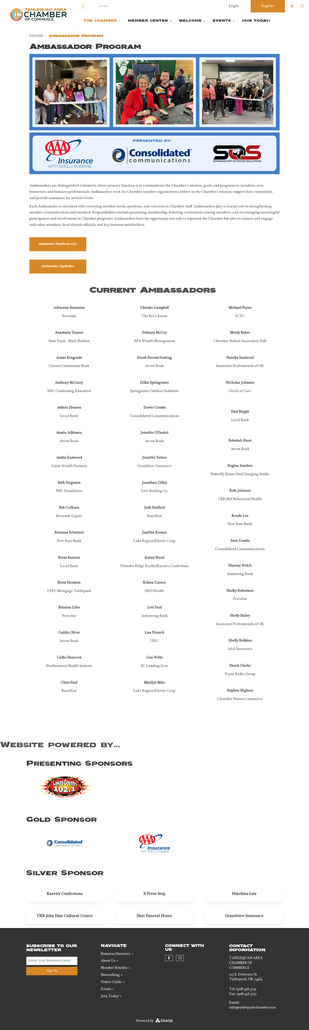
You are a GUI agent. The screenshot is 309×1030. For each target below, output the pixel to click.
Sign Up (52, 970)
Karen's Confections (65, 894)
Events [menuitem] (222, 21)
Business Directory (115, 954)
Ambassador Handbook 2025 (57, 244)
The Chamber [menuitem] (100, 21)
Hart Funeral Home (154, 916)
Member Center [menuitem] (148, 21)
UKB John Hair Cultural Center (65, 916)
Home (36, 36)
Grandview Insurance (244, 916)
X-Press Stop (154, 894)
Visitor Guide (111, 982)
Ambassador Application (57, 266)
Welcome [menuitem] (190, 21)
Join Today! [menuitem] (256, 21)
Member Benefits (114, 968)
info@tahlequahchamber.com (252, 1008)
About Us (108, 961)
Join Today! (110, 996)
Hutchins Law (244, 894)
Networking (110, 975)
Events (106, 989)
